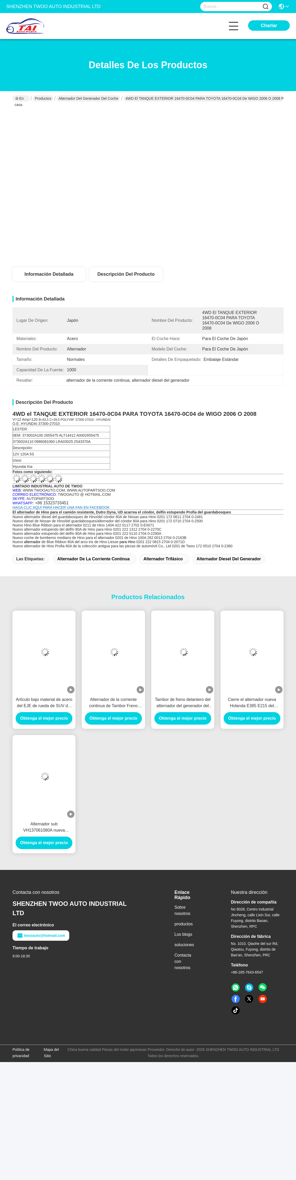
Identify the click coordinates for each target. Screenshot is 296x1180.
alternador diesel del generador (229, 559)
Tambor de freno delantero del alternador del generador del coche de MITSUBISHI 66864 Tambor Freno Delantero (182, 703)
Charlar (269, 25)
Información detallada (48, 274)
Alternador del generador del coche (88, 98)
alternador (32, 542)
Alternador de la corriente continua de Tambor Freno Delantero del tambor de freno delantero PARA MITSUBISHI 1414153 (113, 703)
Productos (43, 98)
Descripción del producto (126, 274)
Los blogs (183, 934)
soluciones (184, 945)
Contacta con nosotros (182, 961)
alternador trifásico (163, 559)
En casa (19, 99)
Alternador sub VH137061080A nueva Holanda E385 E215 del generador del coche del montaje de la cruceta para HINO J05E (43, 827)
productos (183, 924)
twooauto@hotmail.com (41, 935)
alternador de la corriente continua (93, 559)
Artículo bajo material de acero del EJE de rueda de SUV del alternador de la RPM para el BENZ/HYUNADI (44, 703)
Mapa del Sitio (51, 1052)
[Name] (265, 6)
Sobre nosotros (182, 910)
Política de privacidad (20, 1052)
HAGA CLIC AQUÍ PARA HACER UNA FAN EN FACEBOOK (61, 507)
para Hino (127, 542)
